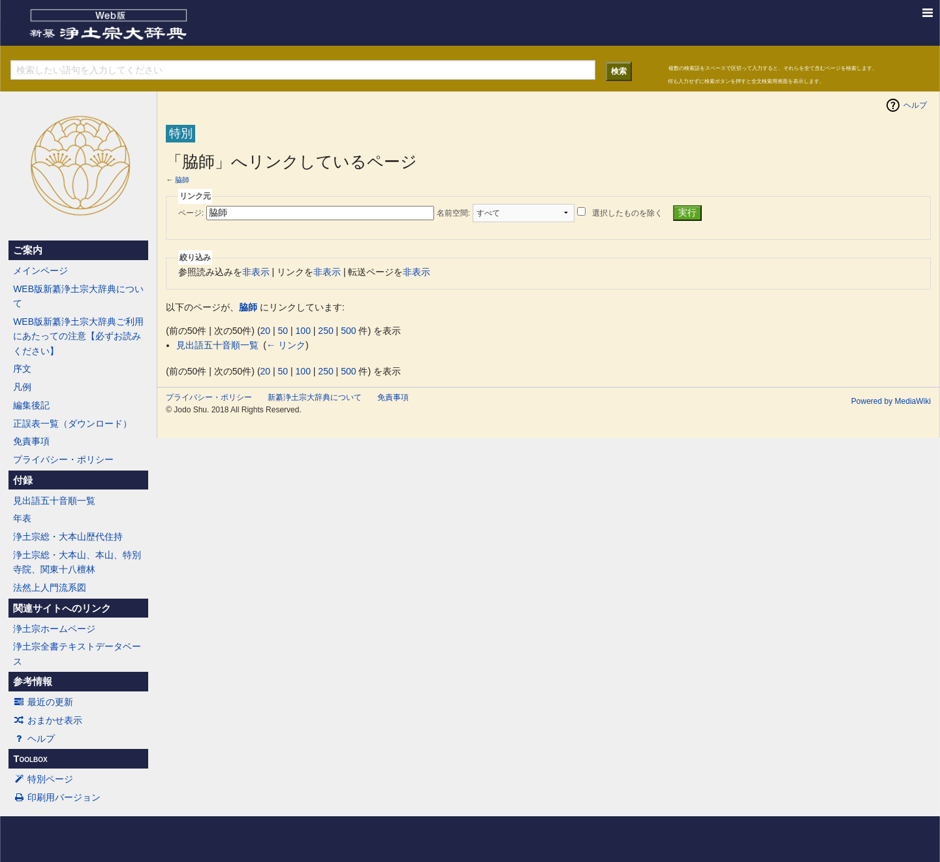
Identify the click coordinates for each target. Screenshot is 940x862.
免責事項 (31, 441)
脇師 (182, 180)
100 (303, 330)
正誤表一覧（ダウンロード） (72, 423)
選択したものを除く (627, 213)
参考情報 (32, 681)
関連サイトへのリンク (62, 608)
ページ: (191, 213)
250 (325, 330)
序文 (22, 368)
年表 (22, 518)
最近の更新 (43, 702)
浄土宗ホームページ (54, 628)
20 (265, 330)
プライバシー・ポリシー (63, 459)
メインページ (40, 270)
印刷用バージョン (57, 797)
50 (283, 330)
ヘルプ (34, 738)
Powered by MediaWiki (891, 401)
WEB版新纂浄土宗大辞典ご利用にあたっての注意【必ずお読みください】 (78, 336)
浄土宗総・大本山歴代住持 (68, 536)
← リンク (286, 345)
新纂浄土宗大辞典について (315, 397)
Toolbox (30, 759)
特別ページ (43, 779)
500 (348, 330)
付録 (23, 480)
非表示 (256, 272)
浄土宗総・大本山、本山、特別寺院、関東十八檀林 (77, 562)
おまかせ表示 (47, 720)
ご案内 (27, 250)
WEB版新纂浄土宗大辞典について (78, 296)
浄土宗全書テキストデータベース (77, 653)
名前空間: (453, 213)
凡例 (22, 387)
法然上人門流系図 (49, 587)
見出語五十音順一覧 (54, 500)
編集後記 (31, 405)
